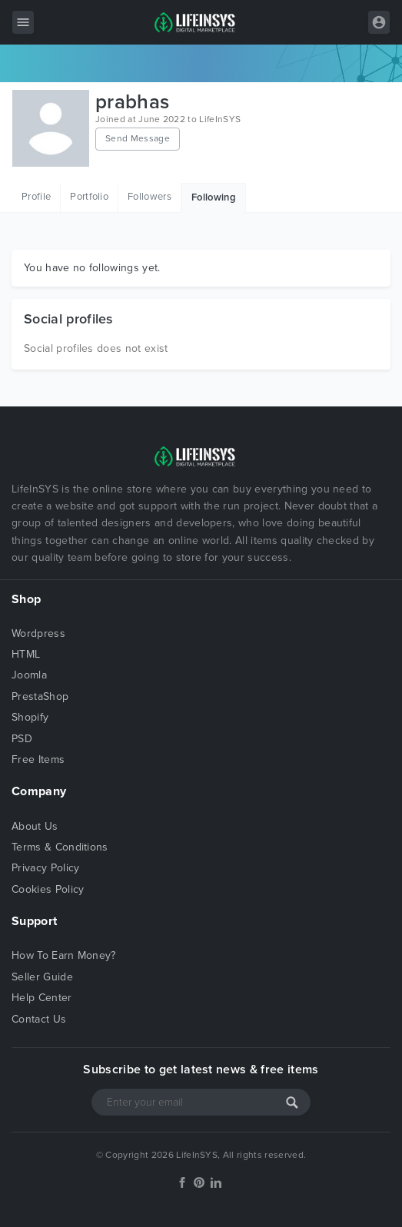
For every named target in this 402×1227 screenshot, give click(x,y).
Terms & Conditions (60, 847)
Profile (36, 197)
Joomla (29, 674)
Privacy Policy (45, 867)
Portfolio (89, 197)
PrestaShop (40, 696)
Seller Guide (42, 976)
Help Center (42, 997)
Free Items (38, 759)
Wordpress (38, 633)
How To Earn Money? (64, 955)
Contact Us (39, 1019)
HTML (26, 654)
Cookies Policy (48, 889)
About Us (35, 826)
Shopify (30, 717)
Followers (149, 197)
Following (213, 197)
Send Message (137, 138)
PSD (22, 738)
